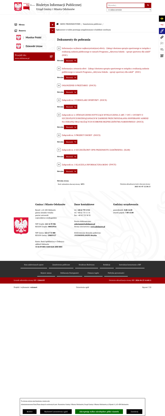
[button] (53, 23)
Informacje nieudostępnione (28, 297)
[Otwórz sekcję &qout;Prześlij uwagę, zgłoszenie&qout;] (162, 49)
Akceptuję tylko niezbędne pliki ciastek (99, 411)
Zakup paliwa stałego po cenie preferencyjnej (28, 312)
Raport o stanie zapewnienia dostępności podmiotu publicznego (31, 304)
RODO (29, 411)
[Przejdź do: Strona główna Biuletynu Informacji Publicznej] (57, 17)
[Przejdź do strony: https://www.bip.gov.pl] (162, 25)
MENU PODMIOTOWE (25, 23)
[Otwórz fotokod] (162, 56)
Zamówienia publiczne (92, 17)
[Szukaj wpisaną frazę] (148, 5)
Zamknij (134, 411)
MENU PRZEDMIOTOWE (26, 33)
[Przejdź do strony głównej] (47, 6)
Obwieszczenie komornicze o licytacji (32, 330)
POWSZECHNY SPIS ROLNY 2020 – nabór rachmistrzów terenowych (31, 347)
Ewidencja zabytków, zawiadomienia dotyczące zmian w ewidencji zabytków (31, 322)
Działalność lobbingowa (25, 28)
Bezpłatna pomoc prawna (26, 335)
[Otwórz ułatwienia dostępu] (162, 18)
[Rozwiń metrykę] (70, 54)
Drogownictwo (21, 340)
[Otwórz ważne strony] (162, 43)
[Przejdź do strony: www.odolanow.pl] (162, 37)
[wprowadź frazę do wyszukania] (126, 5)
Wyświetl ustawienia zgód (56, 411)
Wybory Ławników (23, 362)
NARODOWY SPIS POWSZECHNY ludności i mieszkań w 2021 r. (30, 355)
